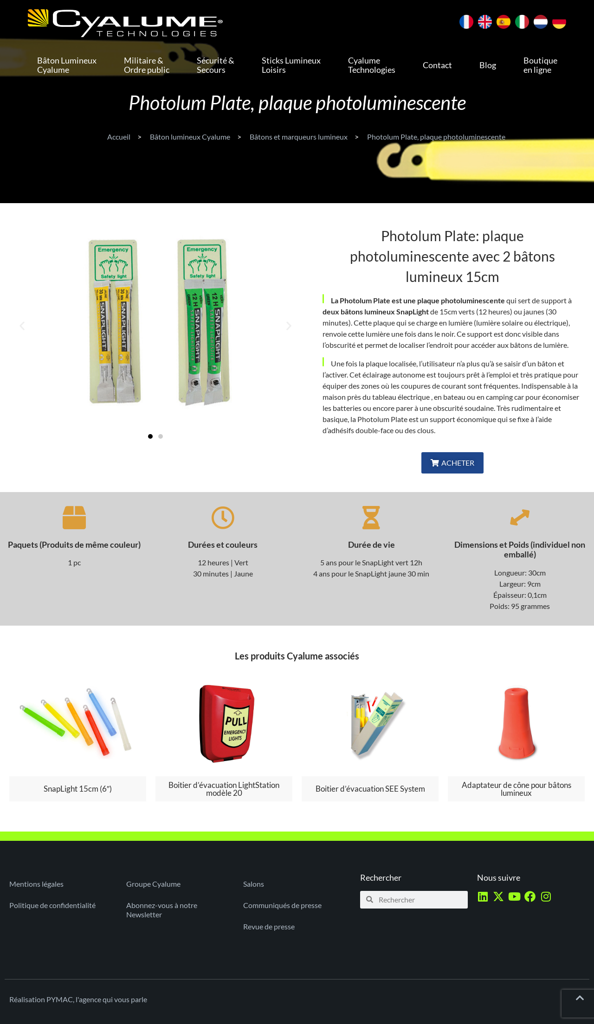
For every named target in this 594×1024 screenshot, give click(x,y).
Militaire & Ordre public (146, 65)
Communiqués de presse (282, 905)
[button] (22, 326)
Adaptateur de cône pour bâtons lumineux (516, 789)
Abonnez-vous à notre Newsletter (161, 910)
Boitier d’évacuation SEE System (370, 789)
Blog (487, 65)
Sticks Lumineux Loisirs (291, 65)
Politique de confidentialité (52, 905)
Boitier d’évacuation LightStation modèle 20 (223, 789)
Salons (253, 883)
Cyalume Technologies (371, 65)
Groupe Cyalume (153, 883)
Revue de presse (269, 926)
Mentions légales (36, 883)
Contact (437, 65)
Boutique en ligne (540, 65)
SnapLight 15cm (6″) (78, 789)
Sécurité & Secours (215, 65)
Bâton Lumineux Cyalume (67, 65)
